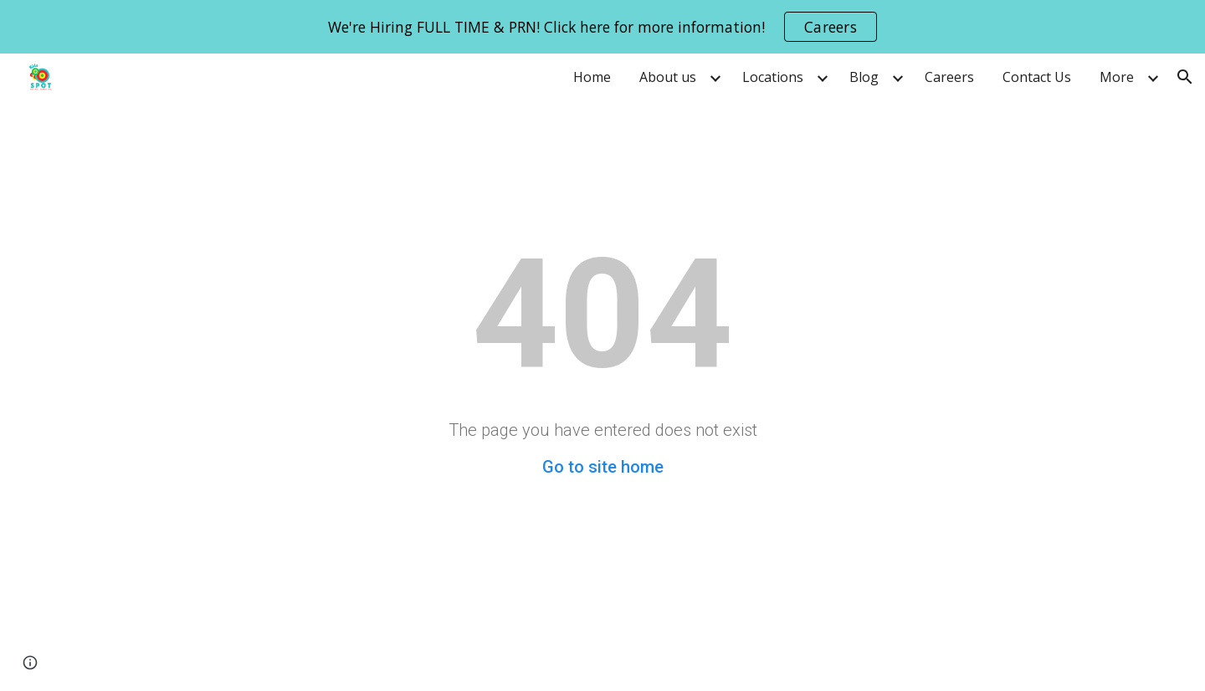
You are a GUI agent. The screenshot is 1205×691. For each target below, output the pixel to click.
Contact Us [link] (1036, 77)
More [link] (1117, 77)
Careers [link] (949, 77)
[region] (602, 27)
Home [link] (592, 77)
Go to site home (603, 467)
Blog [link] (864, 77)
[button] (1185, 77)
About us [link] (667, 77)
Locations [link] (772, 77)
